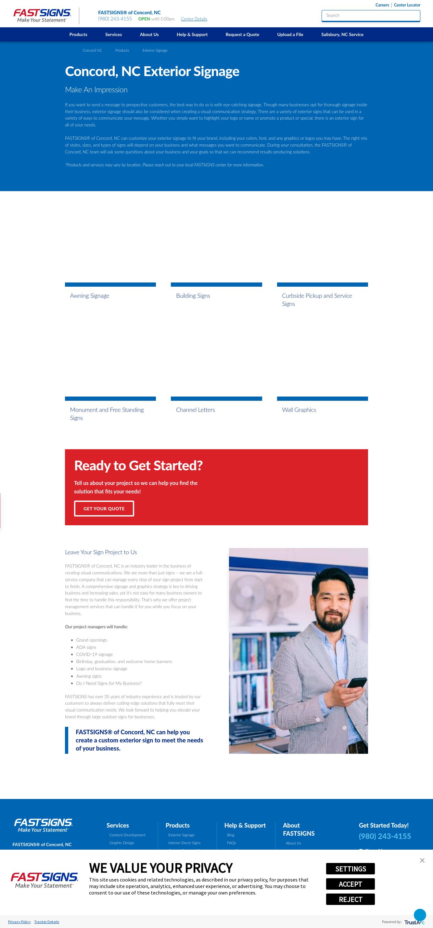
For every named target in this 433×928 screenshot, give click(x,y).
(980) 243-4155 (115, 18)
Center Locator (407, 5)
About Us (149, 34)
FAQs (231, 843)
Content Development (127, 835)
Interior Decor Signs (185, 843)
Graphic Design (121, 843)
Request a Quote (242, 34)
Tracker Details (46, 921)
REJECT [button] (351, 899)
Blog (230, 835)
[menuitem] (78, 34)
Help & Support (192, 34)
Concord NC (92, 50)
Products (78, 34)
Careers (382, 5)
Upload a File (290, 34)
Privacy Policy (19, 921)
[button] (422, 860)
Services (113, 34)
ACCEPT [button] (350, 884)
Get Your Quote (104, 508)
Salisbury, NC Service (342, 34)
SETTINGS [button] (350, 868)
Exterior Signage (182, 835)
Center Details (197, 18)
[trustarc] (414, 921)
